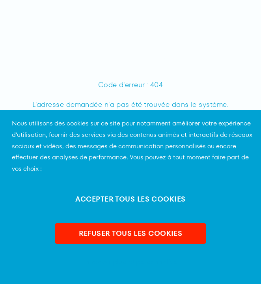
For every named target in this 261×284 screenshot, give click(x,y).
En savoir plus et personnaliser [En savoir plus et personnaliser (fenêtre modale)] (131, 262)
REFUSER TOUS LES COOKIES (131, 233)
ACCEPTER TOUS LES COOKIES (130, 199)
